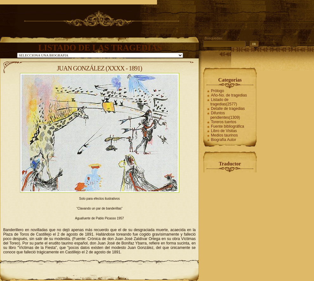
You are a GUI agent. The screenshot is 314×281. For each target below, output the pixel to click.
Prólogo (217, 91)
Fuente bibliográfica (227, 126)
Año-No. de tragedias (229, 95)
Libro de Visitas (224, 131)
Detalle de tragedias (228, 108)
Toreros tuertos (223, 122)
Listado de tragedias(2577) (223, 101)
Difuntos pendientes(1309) (225, 115)
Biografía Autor (223, 139)
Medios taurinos (224, 135)
